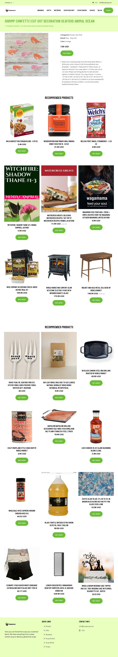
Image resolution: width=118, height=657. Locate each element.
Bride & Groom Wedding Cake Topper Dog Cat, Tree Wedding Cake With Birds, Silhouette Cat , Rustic (96, 588)
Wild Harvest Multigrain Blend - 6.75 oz (22, 141)
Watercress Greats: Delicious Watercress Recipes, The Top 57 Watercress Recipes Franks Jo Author (59, 218)
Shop (108, 10)
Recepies (57, 10)
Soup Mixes (82, 10)
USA (96, 3)
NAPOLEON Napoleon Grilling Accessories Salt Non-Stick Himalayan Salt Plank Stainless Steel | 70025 (59, 429)
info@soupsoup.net (105, 3)
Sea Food (78, 35)
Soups (92, 10)
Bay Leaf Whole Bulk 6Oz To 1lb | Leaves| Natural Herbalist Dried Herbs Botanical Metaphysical (59, 385)
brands (41, 10)
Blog (100, 10)
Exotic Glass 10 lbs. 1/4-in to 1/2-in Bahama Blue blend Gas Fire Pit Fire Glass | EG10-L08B (96, 501)
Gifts (49, 10)
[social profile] (14, 2)
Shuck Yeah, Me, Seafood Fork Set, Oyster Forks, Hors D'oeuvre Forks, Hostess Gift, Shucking (22, 385)
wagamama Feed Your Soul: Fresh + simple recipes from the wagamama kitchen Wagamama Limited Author (96, 215)
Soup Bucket (69, 10)
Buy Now (67, 53)
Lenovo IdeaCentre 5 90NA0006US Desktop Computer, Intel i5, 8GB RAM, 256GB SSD (59, 588)
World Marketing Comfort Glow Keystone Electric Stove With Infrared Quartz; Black (59, 290)
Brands (48, 626)
